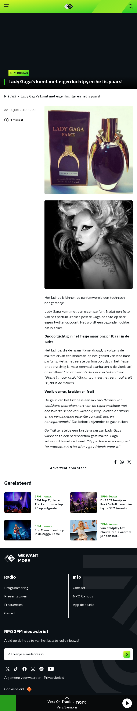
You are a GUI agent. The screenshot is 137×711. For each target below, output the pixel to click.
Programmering (16, 588)
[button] (127, 703)
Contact (79, 588)
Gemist (9, 613)
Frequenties (13, 605)
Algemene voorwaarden (22, 677)
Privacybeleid (54, 677)
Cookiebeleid (14, 689)
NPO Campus (83, 596)
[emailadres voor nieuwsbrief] (68, 654)
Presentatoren (15, 596)
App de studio (83, 605)
